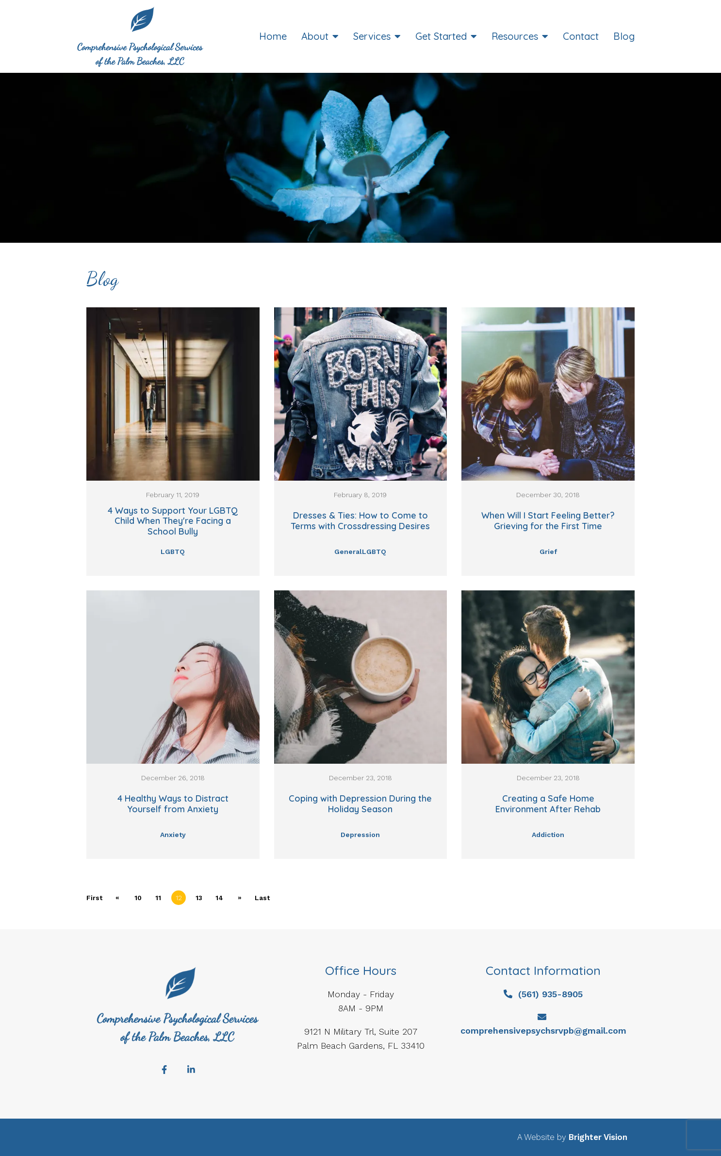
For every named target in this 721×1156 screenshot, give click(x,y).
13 (199, 898)
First (94, 898)
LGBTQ (173, 551)
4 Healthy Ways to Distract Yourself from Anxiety (173, 803)
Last (262, 898)
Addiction (548, 834)
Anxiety (173, 834)
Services (372, 36)
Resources (515, 36)
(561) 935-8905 (550, 994)
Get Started (441, 36)
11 (158, 898)
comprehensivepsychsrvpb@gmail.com (543, 1030)
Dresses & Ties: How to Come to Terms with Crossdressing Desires (360, 520)
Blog (624, 36)
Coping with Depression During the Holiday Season (360, 803)
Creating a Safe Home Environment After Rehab (548, 803)
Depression (360, 834)
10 (138, 898)
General (348, 551)
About (314, 36)
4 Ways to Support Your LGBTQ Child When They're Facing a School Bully (173, 521)
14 (219, 898)
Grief (548, 551)
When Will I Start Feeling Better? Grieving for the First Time (548, 520)
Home (273, 36)
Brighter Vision (598, 1137)
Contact (581, 36)
